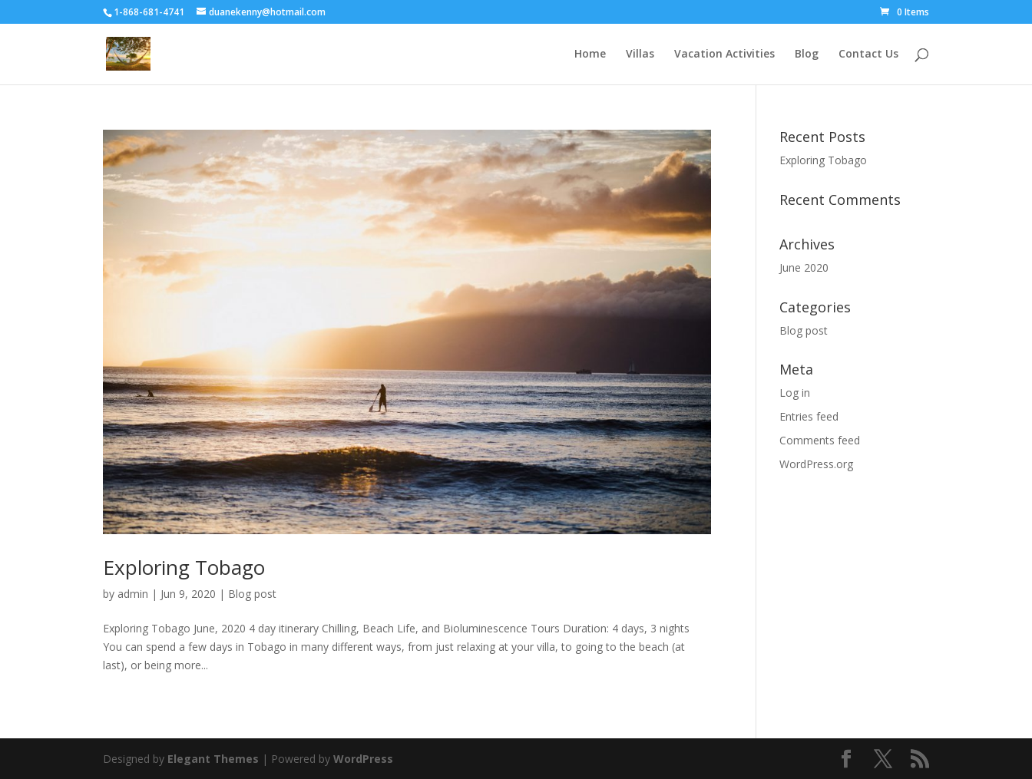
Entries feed (808, 416)
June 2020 (804, 267)
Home (590, 54)
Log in (794, 392)
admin (132, 593)
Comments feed (819, 440)
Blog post (252, 593)
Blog (807, 54)
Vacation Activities (724, 54)
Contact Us (868, 54)
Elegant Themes (213, 758)
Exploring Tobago (184, 567)
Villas (640, 54)
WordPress (363, 758)
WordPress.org (816, 464)
